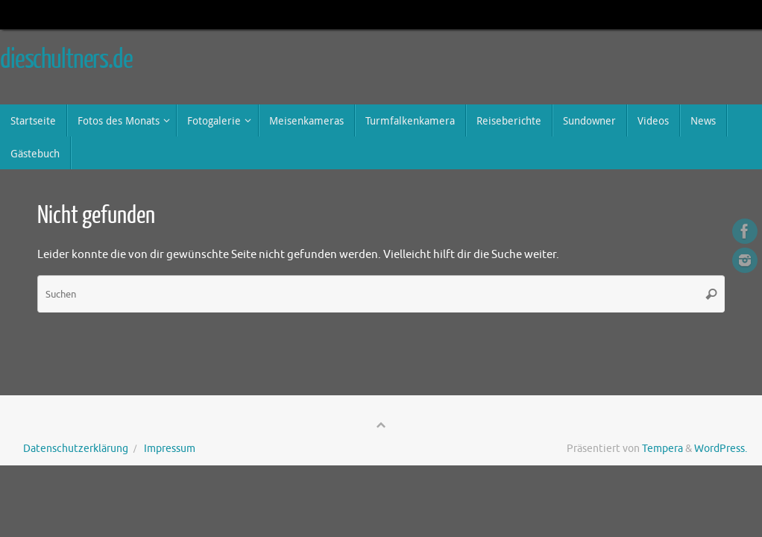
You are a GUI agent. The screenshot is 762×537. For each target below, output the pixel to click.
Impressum (169, 448)
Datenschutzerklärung (75, 448)
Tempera (662, 448)
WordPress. (720, 448)
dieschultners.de (66, 60)
